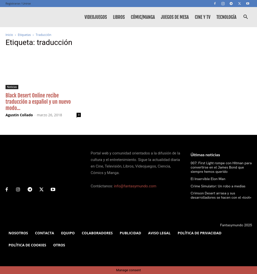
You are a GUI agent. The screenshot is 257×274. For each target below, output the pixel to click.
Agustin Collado (19, 115)
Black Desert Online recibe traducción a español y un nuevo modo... (38, 101)
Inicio (9, 35)
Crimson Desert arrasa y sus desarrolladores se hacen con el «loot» (221, 195)
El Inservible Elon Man (208, 179)
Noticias (12, 87)
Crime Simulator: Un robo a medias (218, 186)
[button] (245, 17)
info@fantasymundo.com (135, 186)
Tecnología (226, 17)
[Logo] (28, 17)
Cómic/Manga (143, 17)
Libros (119, 17)
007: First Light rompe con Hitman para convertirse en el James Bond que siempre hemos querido (221, 167)
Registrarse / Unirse (18, 3)
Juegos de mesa (175, 17)
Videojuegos (96, 17)
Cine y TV (202, 17)
